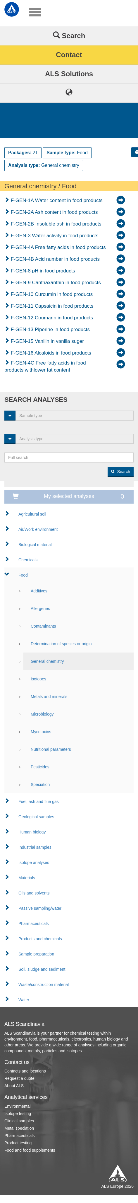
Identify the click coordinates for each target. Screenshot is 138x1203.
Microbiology (42, 714)
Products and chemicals (40, 938)
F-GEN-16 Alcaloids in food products (50, 353)
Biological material (35, 544)
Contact (69, 55)
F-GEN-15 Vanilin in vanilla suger (46, 341)
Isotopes (38, 679)
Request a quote (19, 1078)
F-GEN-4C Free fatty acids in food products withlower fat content (45, 366)
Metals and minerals (49, 696)
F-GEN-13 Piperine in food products (49, 329)
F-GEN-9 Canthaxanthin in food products (55, 282)
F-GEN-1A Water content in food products (56, 200)
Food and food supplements (29, 1150)
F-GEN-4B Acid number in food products (54, 259)
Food (23, 575)
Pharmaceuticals (33, 923)
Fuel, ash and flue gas (38, 801)
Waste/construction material (43, 984)
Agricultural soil (32, 514)
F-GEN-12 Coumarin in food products (51, 318)
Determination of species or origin (61, 643)
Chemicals (27, 560)
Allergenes (40, 608)
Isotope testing (17, 1113)
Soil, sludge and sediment (41, 969)
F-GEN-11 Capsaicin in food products (51, 306)
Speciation (40, 784)
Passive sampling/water (39, 908)
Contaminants (43, 626)
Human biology (32, 832)
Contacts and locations (25, 1071)
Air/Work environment (38, 529)
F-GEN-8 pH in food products (42, 271)
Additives (39, 591)
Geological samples (36, 816)
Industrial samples (34, 847)
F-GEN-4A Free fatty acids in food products (57, 247)
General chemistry (47, 661)
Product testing (18, 1143)
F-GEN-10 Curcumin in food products (51, 294)
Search (69, 35)
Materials (26, 877)
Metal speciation (19, 1128)
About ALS (14, 1085)
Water (23, 999)
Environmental (17, 1106)
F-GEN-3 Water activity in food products (54, 235)
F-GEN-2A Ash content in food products (53, 212)
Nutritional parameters (51, 749)
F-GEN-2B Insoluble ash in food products (55, 224)
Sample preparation (36, 954)
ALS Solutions (69, 74)
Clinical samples (19, 1121)
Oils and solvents (34, 893)
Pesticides (40, 767)
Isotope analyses (33, 862)
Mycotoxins (41, 731)
